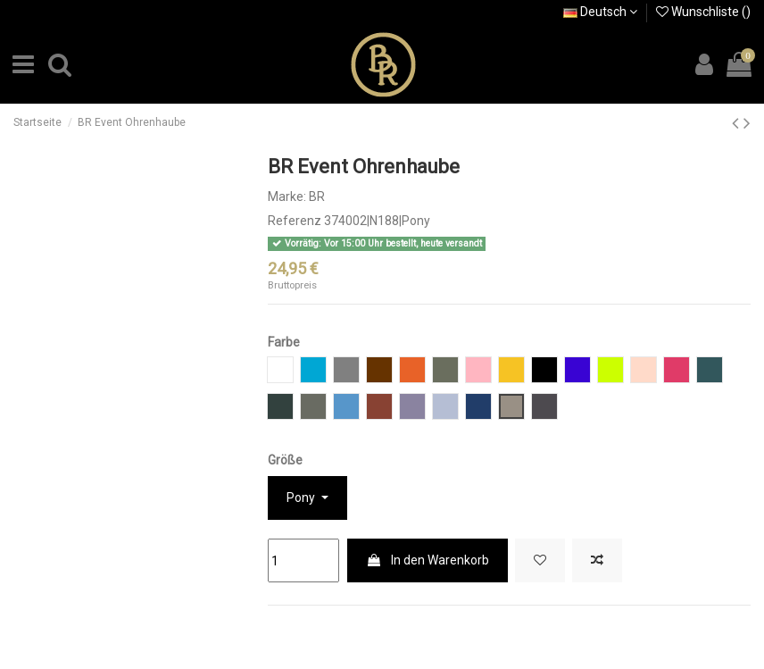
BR (317, 196)
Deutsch (600, 11)
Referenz (294, 220)
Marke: (287, 196)
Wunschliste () (703, 11)
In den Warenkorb (427, 560)
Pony (302, 497)
